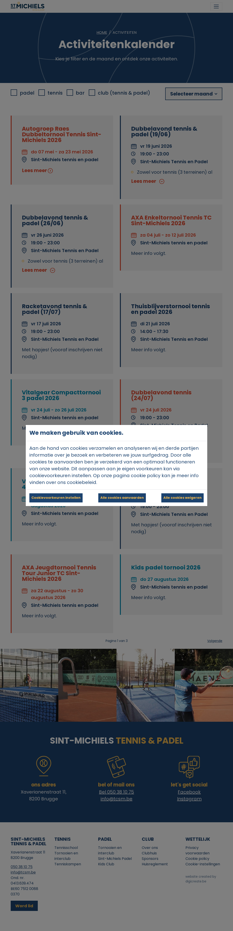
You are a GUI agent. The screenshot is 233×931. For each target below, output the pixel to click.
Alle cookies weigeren (182, 497)
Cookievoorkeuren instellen (56, 497)
